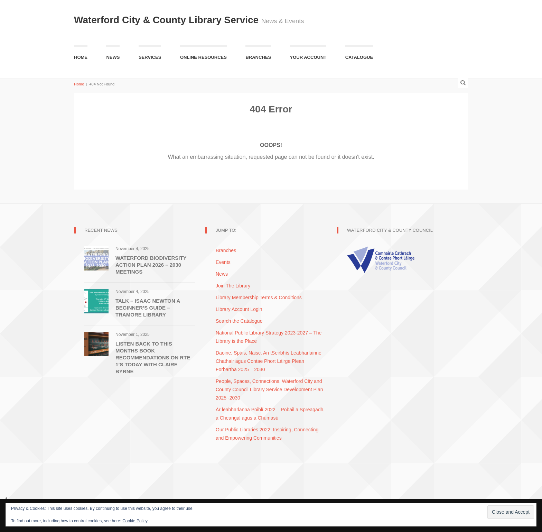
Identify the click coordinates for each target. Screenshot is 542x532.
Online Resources (203, 57)
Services (150, 57)
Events (223, 262)
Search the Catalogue (239, 321)
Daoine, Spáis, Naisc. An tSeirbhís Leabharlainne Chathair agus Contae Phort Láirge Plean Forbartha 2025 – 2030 (268, 361)
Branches (258, 57)
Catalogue (359, 57)
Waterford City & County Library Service (167, 20)
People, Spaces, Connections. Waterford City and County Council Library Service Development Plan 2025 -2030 (269, 389)
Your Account (308, 57)
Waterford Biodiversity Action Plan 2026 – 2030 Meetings (150, 265)
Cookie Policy (135, 521)
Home (80, 57)
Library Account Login (239, 309)
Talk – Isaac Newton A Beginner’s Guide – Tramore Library (147, 308)
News (113, 57)
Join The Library (233, 285)
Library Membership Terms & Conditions (259, 297)
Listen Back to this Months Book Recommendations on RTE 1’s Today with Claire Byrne (152, 357)
